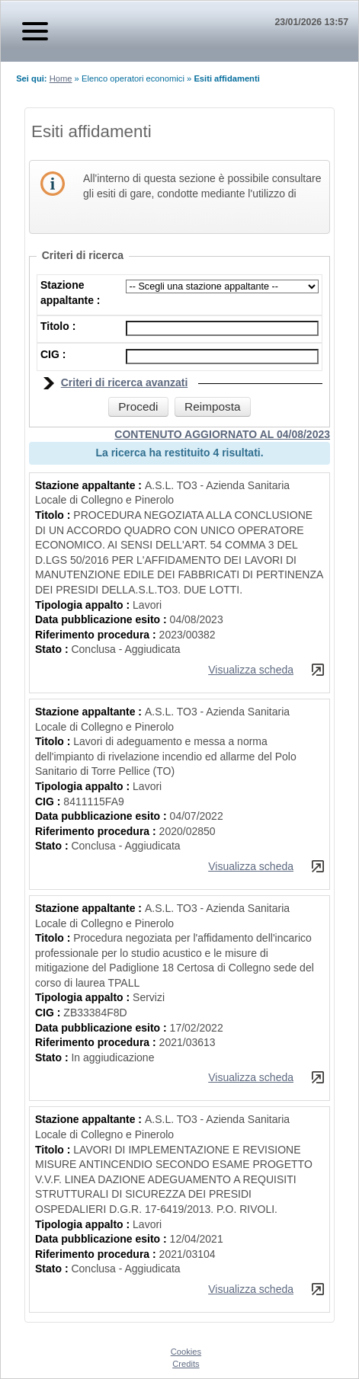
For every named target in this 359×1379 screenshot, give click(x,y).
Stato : (53, 649)
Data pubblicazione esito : (102, 619)
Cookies (186, 1351)
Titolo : (57, 326)
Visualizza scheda (250, 670)
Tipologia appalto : (84, 605)
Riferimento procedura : (97, 635)
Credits (185, 1363)
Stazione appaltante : (90, 485)
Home (61, 78)
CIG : (53, 354)
